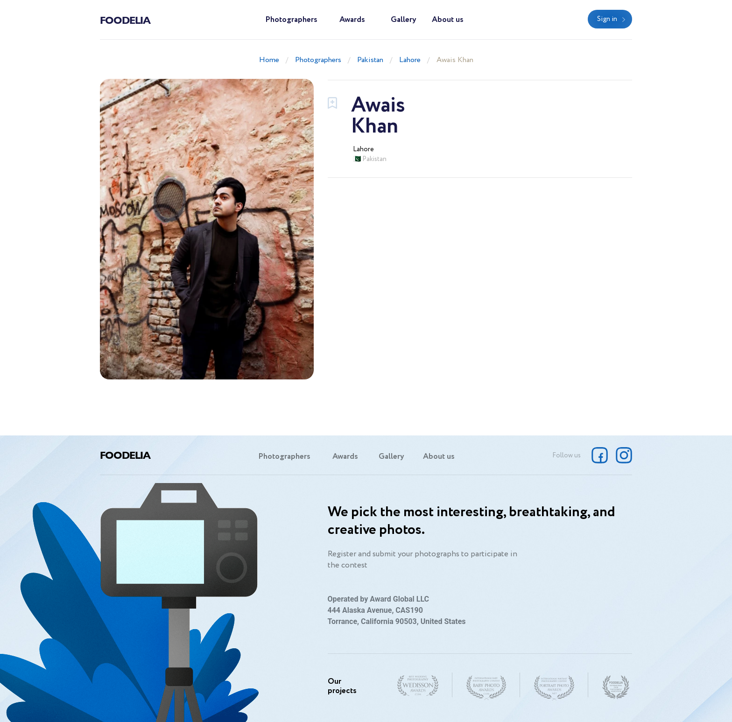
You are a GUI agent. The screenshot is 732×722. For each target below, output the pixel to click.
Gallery (403, 20)
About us (448, 20)
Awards (352, 20)
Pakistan (370, 60)
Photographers (291, 20)
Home (269, 60)
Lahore (410, 60)
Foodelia (125, 19)
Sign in (607, 19)
